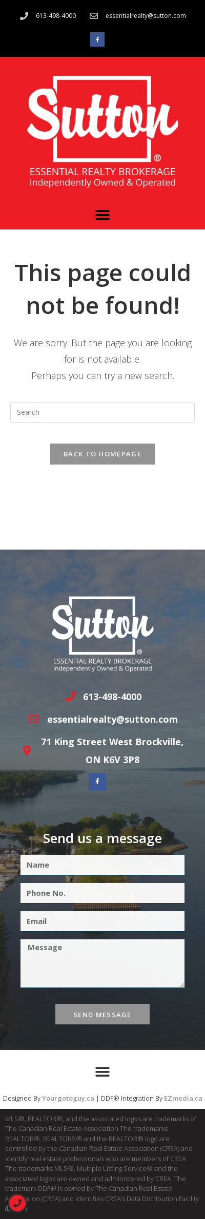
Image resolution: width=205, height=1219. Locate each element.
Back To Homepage (102, 453)
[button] (102, 215)
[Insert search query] (102, 412)
